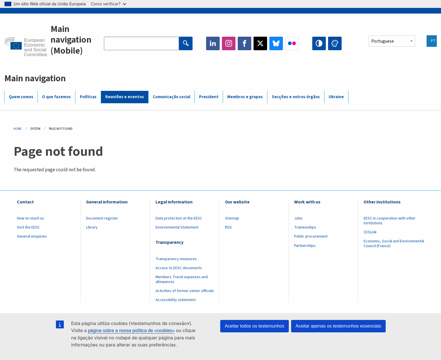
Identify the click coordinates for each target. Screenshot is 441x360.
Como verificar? (108, 3)
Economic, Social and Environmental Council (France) (394, 243)
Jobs (298, 218)
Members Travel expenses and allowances (182, 279)
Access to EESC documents (179, 268)
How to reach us (30, 218)
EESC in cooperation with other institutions (390, 221)
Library (92, 227)
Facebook (244, 43)
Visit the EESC (28, 227)
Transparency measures (176, 259)
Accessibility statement (176, 300)
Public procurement (311, 236)
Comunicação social (171, 97)
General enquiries (32, 236)
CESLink (370, 232)
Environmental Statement (177, 227)
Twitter (260, 43)
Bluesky (276, 43)
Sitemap (232, 218)
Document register (102, 218)
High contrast (319, 43)
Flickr (292, 43)
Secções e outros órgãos (296, 97)
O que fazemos (56, 97)
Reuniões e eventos (124, 97)
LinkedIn (213, 43)
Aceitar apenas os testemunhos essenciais (338, 326)
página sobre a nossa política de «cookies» (131, 330)
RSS (228, 227)
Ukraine (336, 97)
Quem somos (21, 97)
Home (18, 129)
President (209, 97)
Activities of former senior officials (185, 291)
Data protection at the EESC (179, 218)
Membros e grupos (245, 97)
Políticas (88, 97)
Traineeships (305, 227)
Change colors (335, 43)
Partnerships (305, 246)
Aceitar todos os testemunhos (254, 326)
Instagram (228, 43)
